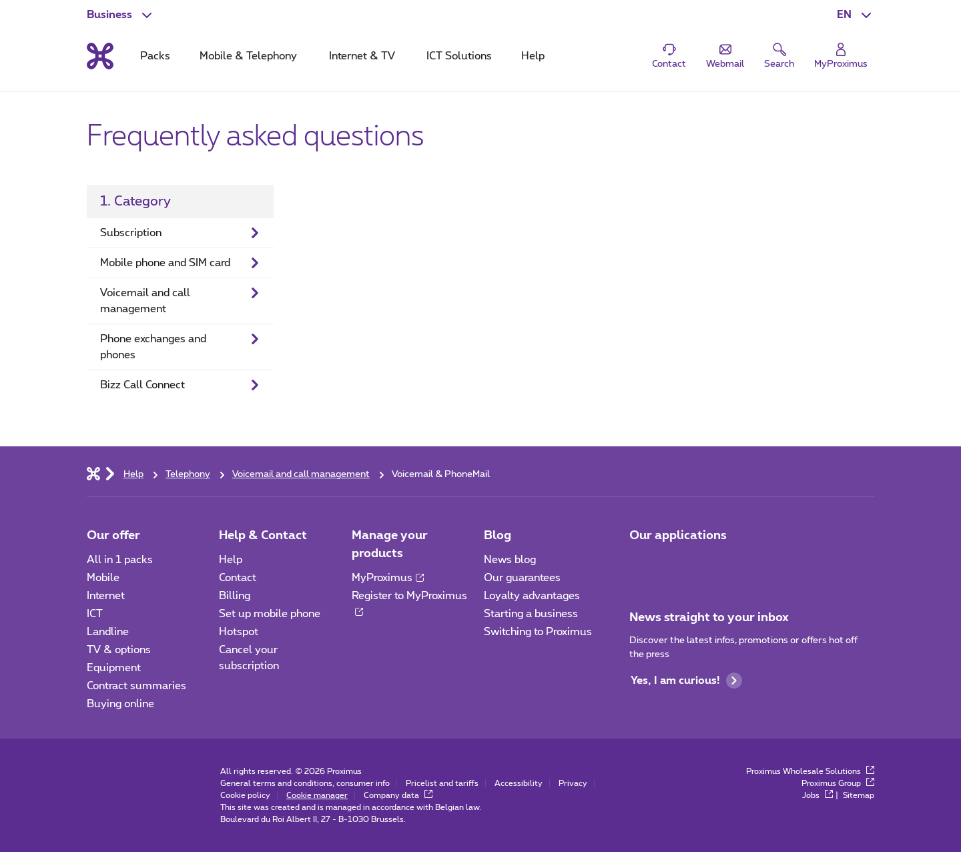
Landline (108, 631)
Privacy (573, 783)
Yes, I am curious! (686, 681)
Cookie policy (245, 795)
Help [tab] (533, 56)
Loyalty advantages (532, 595)
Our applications (678, 536)
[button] (855, 15)
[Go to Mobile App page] (641, 564)
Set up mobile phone (269, 613)
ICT (95, 613)
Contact (237, 577)
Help (230, 559)
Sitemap (858, 795)
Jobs (817, 795)
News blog (510, 559)
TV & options (119, 650)
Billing (234, 595)
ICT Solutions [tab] (459, 56)
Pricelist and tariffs (442, 783)
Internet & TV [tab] (362, 56)
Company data (398, 795)
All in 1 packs (120, 559)
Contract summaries (136, 686)
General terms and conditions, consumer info (305, 783)
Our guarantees (522, 577)
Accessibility (519, 783)
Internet (106, 595)
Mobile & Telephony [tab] (248, 56)
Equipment (114, 668)
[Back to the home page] (100, 56)
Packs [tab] (155, 56)
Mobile (103, 577)
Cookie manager (317, 795)
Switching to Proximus (538, 631)
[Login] (841, 56)
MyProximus (388, 577)
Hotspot (238, 631)
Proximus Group (838, 783)
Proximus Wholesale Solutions (810, 771)
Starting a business (531, 613)
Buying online (120, 704)
